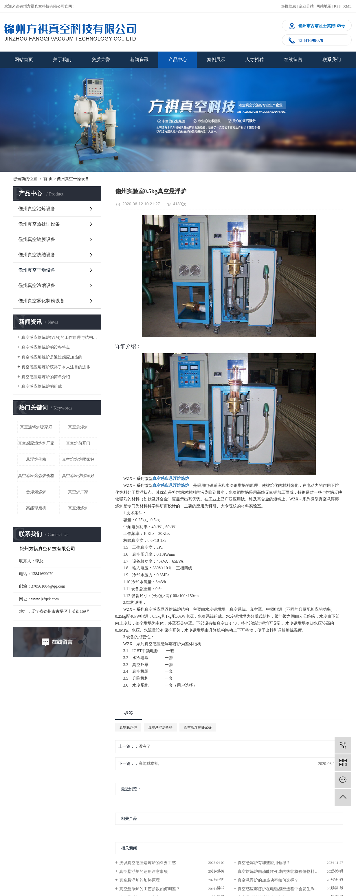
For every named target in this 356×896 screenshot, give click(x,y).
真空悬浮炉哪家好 (198, 727)
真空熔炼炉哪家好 (78, 459)
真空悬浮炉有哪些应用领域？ (264, 863)
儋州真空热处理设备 (39, 224)
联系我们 (331, 59)
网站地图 (323, 6)
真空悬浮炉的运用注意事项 (143, 871)
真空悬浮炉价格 (160, 727)
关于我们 (62, 59)
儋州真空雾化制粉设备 (41, 300)
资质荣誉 (100, 59)
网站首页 (23, 59)
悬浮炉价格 (36, 459)
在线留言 (293, 59)
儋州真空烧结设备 (36, 254)
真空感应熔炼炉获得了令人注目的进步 (55, 367)
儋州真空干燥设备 (73, 179)
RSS (337, 6)
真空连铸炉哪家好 (36, 427)
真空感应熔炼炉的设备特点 (45, 347)
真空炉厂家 (78, 492)
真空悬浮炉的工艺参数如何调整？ (149, 889)
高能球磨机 (36, 508)
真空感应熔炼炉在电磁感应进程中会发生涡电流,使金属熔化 (290, 889)
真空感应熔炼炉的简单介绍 (45, 377)
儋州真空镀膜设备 (36, 239)
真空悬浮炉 (78, 427)
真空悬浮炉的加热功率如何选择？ (268, 880)
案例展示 (216, 59)
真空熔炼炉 (78, 508)
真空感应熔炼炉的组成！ (43, 386)
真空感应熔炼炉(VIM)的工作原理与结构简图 (59, 337)
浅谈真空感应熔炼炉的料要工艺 (147, 863)
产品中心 (177, 59)
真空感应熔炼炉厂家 (36, 443)
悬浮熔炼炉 (36, 492)
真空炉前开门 (78, 443)
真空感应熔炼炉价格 (36, 475)
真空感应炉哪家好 (78, 475)
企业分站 (306, 6)
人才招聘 (254, 59)
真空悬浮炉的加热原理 (139, 880)
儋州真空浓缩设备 (36, 285)
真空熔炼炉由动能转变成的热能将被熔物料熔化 (280, 871)
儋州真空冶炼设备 (36, 208)
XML (347, 6)
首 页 (48, 179)
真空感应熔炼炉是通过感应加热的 (51, 357)
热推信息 (288, 6)
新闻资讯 (139, 59)
